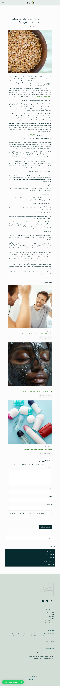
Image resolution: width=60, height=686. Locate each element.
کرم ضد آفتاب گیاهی (48, 654)
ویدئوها (50, 564)
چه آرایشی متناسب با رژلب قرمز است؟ (44, 658)
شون (30, 237)
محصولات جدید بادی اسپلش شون (45, 652)
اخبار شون (49, 551)
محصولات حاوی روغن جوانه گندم (43, 96)
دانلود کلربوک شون (49, 623)
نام (51, 488)
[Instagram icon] (30, 679)
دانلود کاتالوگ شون (49, 621)
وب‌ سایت (49, 505)
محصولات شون (50, 618)
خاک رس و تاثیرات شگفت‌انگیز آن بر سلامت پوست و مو (37, 391)
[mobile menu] (3, 2)
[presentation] (38, 519)
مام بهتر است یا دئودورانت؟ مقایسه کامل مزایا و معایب (38, 449)
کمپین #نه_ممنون (47, 561)
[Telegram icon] (28, 679)
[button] (13, 682)
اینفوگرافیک (49, 554)
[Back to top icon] (30, 672)
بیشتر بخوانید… (50, 641)
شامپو (12, 222)
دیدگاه (50, 468)
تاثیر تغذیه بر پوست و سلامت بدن (26, 135)
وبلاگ (52, 614)
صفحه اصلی (50, 612)
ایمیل (50, 496)
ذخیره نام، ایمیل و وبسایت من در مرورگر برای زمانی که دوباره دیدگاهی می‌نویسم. (29, 513)
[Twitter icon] (32, 679)
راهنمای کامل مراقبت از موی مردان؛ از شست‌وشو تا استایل (37, 334)
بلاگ (51, 558)
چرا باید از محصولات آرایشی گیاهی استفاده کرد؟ (41, 656)
